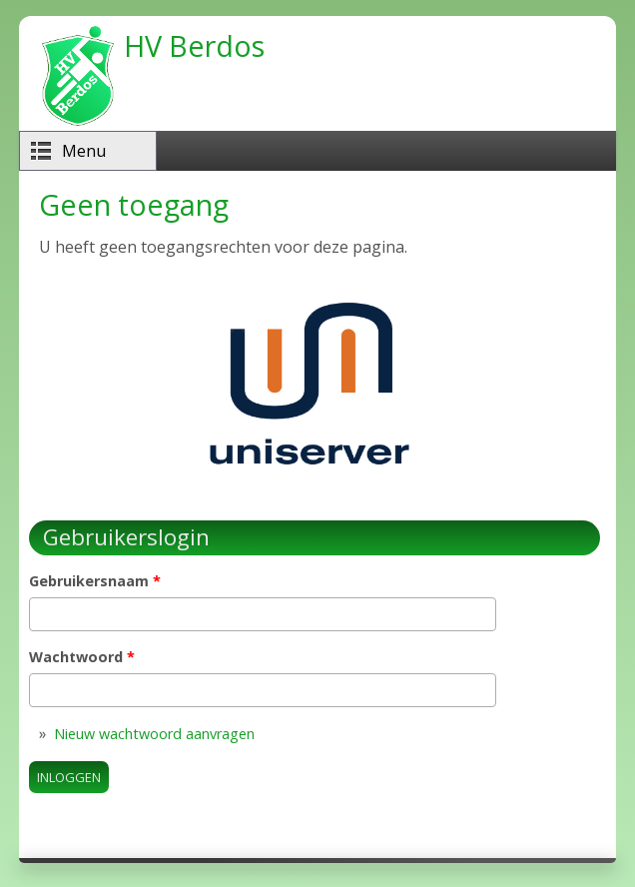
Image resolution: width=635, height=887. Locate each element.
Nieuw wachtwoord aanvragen (154, 733)
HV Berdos (194, 45)
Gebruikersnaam (95, 580)
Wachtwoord (82, 656)
